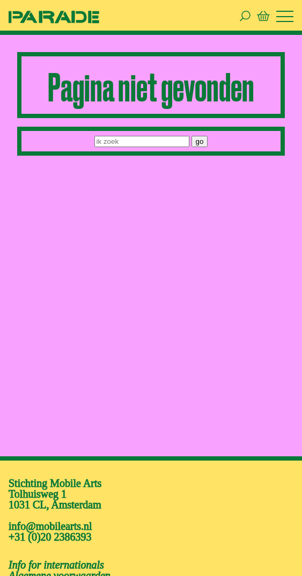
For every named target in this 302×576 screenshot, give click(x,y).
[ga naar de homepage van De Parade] (54, 16)
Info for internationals (56, 565)
